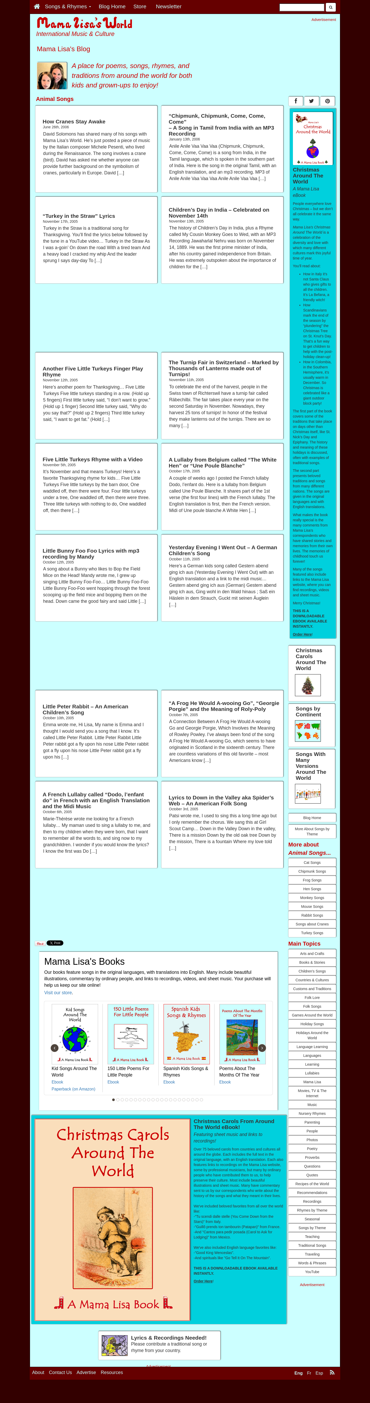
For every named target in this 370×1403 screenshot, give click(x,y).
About (38, 1372)
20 (197, 1099)
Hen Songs (312, 889)
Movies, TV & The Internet (312, 1093)
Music (312, 1105)
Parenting (312, 1122)
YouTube (312, 1272)
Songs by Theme (312, 1228)
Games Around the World (312, 1015)
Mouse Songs (312, 906)
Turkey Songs (312, 933)
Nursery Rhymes (312, 1113)
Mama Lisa (312, 1082)
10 (153, 1099)
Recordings (312, 1201)
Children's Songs (312, 971)
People (312, 1131)
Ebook (57, 1082)
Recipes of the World (312, 1184)
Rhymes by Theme (312, 1210)
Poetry (312, 1149)
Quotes (312, 1175)
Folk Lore (312, 998)
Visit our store (58, 992)
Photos (312, 1140)
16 (179, 1099)
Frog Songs (312, 880)
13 (166, 1099)
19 (192, 1099)
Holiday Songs (312, 1024)
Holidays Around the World (312, 1035)
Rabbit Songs (312, 915)
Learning (312, 1064)
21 (201, 1099)
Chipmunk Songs (312, 871)
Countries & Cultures (312, 980)
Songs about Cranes (312, 924)
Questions (312, 1166)
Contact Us (60, 1372)
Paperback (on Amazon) (73, 1089)
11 (157, 1099)
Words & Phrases (312, 1263)
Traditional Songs (312, 1245)
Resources (112, 1372)
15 (175, 1099)
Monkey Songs (312, 898)
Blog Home (312, 818)
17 (184, 1099)
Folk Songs (312, 1006)
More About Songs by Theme (312, 831)
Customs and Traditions (312, 989)
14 (170, 1099)
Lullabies (312, 1073)
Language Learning (312, 1047)
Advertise (86, 1372)
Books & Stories (312, 962)
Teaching (312, 1237)
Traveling (312, 1254)
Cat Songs (312, 862)
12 (162, 1099)
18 (188, 1099)
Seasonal (312, 1219)
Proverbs (312, 1157)
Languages (312, 1055)
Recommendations (312, 1193)
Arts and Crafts (312, 954)
